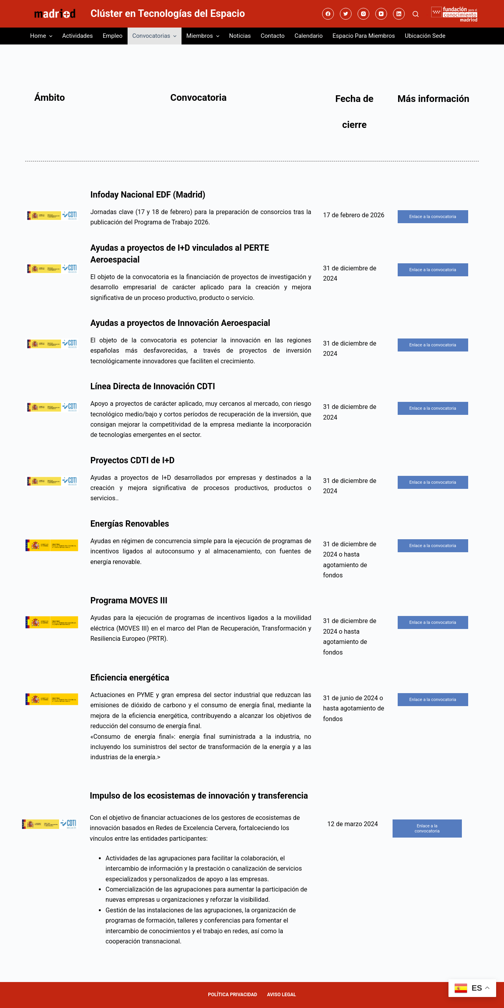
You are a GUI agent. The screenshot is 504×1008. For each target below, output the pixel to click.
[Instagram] (363, 14)
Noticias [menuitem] (240, 35)
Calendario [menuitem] (309, 35)
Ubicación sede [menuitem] (425, 35)
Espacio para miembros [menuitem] (364, 35)
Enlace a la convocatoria (433, 216)
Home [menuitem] (42, 36)
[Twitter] (346, 14)
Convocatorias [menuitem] (155, 36)
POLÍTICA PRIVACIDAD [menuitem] (232, 994)
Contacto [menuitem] (273, 35)
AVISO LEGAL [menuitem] (281, 994)
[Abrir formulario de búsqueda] (416, 14)
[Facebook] (328, 14)
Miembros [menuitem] (203, 36)
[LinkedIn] (399, 14)
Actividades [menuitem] (77, 35)
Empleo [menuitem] (112, 35)
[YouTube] (381, 14)
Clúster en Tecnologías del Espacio (168, 13)
